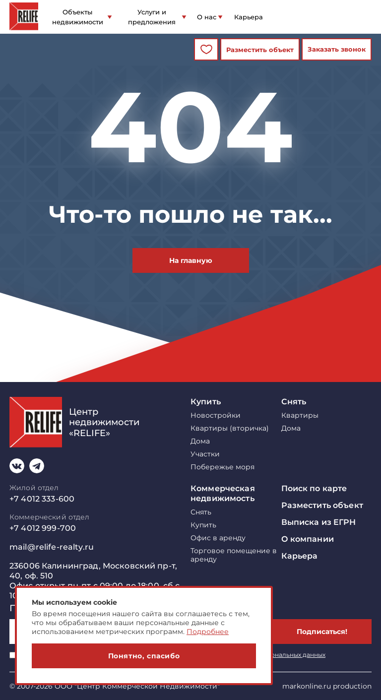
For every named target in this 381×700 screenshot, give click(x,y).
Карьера (248, 17)
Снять (294, 401)
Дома (200, 441)
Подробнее (208, 631)
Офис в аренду (218, 538)
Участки (205, 454)
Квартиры (299, 415)
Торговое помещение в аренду (233, 555)
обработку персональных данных (273, 654)
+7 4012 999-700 (42, 528)
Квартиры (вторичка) (229, 428)
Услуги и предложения (152, 17)
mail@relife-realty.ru (51, 547)
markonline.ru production (327, 686)
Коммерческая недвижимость (222, 493)
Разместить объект (260, 50)
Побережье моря (222, 467)
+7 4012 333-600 (41, 499)
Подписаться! (322, 631)
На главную (190, 260)
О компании (307, 539)
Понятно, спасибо (144, 655)
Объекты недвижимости (77, 17)
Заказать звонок (337, 49)
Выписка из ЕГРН (318, 522)
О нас (206, 17)
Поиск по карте (314, 488)
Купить (205, 401)
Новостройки (215, 415)
